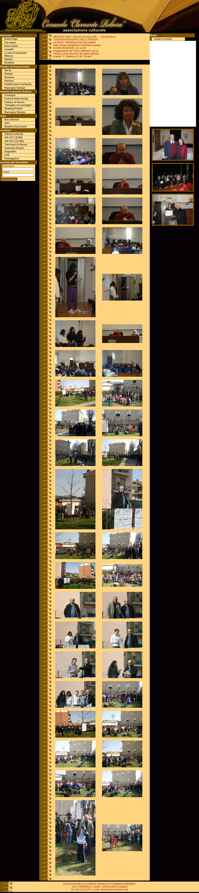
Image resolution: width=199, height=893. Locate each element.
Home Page (10, 39)
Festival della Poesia (16, 98)
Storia (7, 70)
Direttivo (9, 62)
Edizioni (9, 80)
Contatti (8, 49)
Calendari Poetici (14, 148)
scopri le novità (163, 39)
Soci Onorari (11, 119)
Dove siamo (11, 46)
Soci (6, 123)
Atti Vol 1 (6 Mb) (13, 137)
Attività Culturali (13, 134)
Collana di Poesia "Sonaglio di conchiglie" (18, 104)
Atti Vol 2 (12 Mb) (14, 141)
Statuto (8, 59)
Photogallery (11, 158)
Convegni (9, 95)
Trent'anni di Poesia (15, 144)
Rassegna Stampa (14, 87)
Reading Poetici (13, 108)
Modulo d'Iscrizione (15, 126)
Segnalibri (10, 151)
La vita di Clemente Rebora (15, 54)
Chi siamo (10, 42)
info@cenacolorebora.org (114, 889)
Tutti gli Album (108, 36)
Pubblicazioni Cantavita (18, 84)
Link (6, 155)
